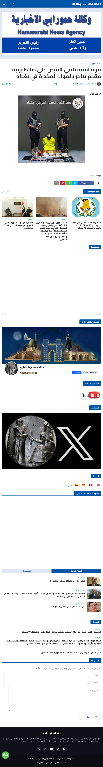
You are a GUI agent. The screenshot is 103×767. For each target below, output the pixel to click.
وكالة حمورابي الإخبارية (86, 3)
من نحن (49, 762)
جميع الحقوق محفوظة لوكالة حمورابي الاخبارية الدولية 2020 (51, 758)
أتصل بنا (40, 762)
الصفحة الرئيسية (95, 64)
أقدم (5, 314)
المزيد (69, 485)
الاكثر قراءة (76, 571)
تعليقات (27, 571)
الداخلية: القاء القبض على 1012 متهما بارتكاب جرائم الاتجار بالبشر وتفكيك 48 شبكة (86, 225)
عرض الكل (5, 191)
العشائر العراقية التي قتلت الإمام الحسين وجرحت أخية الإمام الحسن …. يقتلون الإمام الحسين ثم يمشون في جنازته (44, 595)
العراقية (84, 64)
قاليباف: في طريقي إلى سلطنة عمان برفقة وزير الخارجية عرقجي (70, 652)
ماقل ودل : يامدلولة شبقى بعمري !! (67, 580)
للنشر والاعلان (60, 762)
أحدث (98, 314)
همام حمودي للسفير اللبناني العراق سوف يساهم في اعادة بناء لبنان (18, 225)
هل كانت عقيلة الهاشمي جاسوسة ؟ (67, 606)
